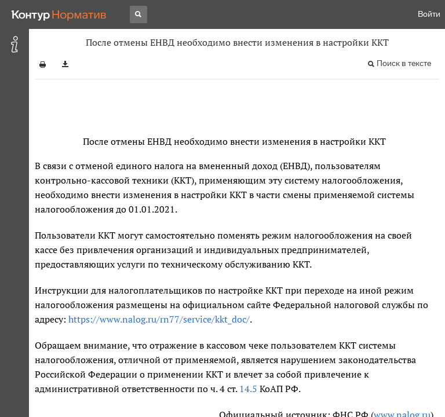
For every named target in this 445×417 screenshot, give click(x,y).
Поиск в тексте (404, 63)
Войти (429, 14)
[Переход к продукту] (59, 14)
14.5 (248, 388)
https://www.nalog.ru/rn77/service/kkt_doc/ (159, 319)
